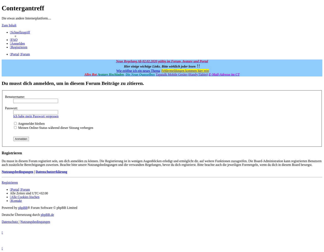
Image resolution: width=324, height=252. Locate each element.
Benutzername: (15, 97)
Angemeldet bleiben (29, 123)
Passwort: (11, 108)
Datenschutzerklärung (51, 172)
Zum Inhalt (9, 25)
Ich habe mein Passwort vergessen (35, 116)
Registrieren (10, 182)
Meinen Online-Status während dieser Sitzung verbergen (53, 128)
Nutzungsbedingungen (17, 172)
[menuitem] (14, 40)
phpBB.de (47, 214)
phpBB (22, 207)
